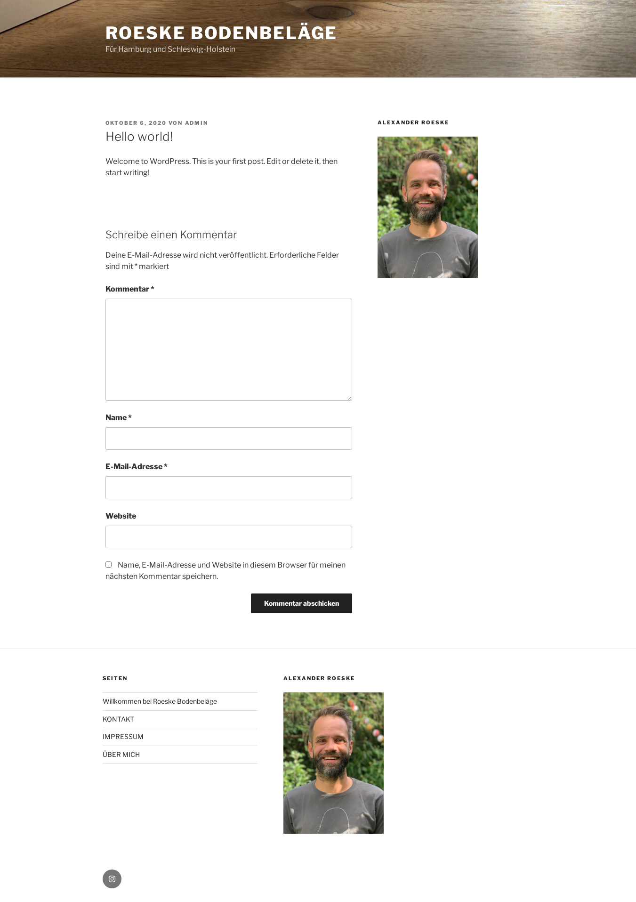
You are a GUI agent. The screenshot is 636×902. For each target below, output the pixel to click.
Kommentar (129, 288)
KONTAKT (118, 719)
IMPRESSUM (123, 736)
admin (197, 123)
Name (118, 417)
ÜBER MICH (121, 754)
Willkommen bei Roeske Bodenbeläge (160, 701)
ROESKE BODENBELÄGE (221, 33)
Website (120, 516)
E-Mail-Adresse (136, 466)
